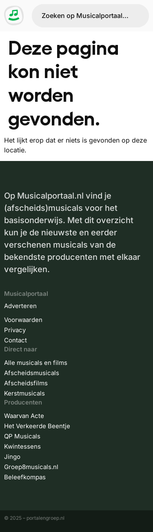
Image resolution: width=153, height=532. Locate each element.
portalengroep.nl (45, 518)
